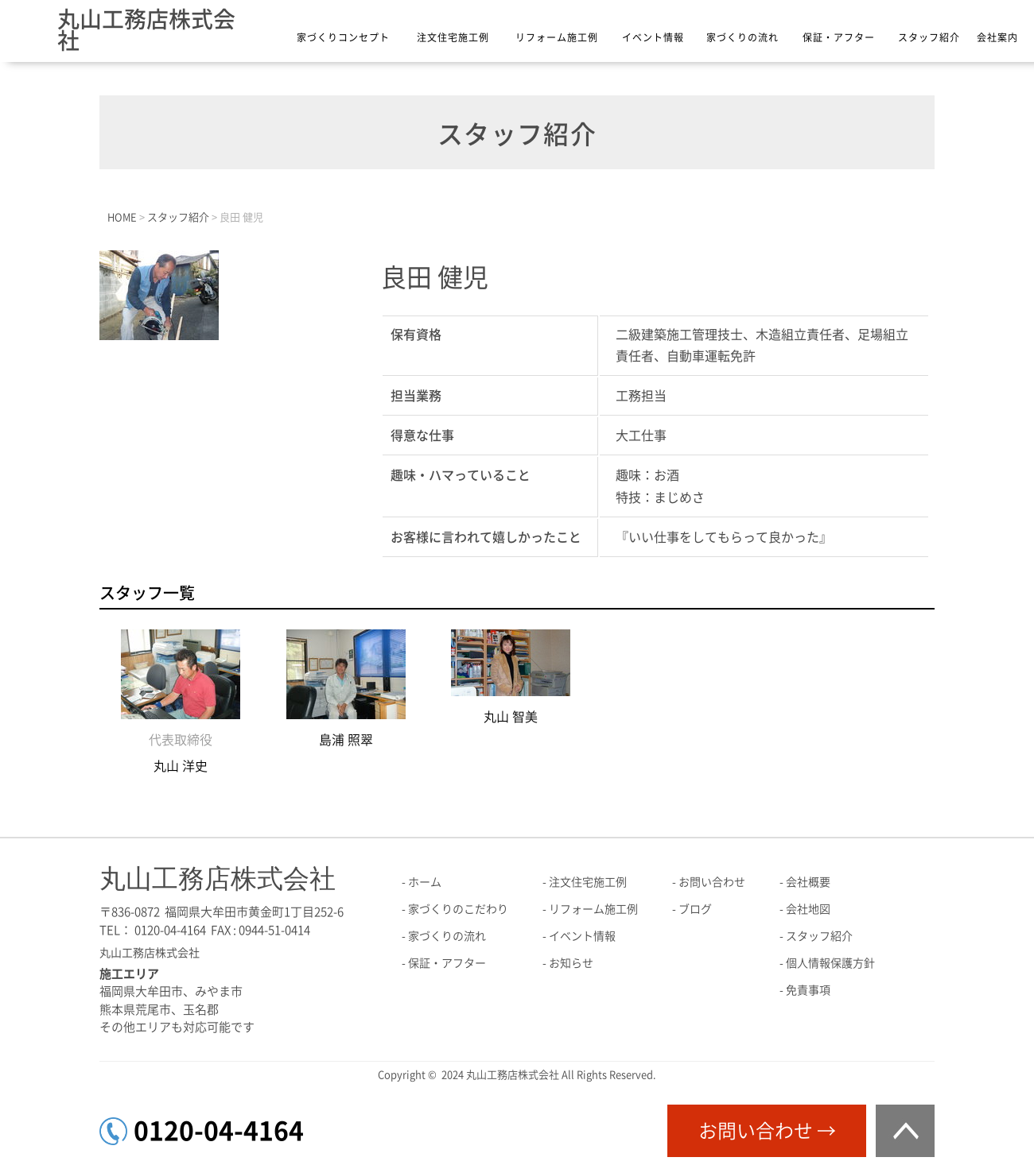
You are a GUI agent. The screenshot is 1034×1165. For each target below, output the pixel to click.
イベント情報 (653, 37)
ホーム (424, 882)
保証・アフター (839, 37)
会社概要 (808, 882)
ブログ (695, 909)
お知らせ (571, 963)
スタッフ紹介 (929, 37)
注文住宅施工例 (453, 37)
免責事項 (808, 990)
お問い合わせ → (767, 1130)
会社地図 (808, 909)
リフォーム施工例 (556, 37)
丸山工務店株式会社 (146, 30)
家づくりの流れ (742, 37)
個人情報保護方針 (830, 963)
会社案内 (997, 37)
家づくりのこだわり (458, 909)
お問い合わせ (711, 882)
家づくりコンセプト (343, 37)
